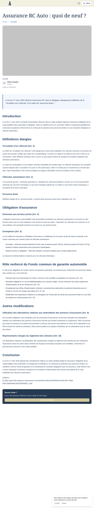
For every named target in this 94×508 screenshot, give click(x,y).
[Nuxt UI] (10, 3)
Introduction (12, 116)
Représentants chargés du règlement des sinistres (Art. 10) (32, 336)
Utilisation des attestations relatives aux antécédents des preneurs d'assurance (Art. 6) (46, 313)
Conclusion (11, 355)
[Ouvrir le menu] (86, 3)
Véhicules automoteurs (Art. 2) (18, 177)
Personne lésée (10, 194)
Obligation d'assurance (20, 207)
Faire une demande (47, 400)
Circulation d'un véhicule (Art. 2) (19, 146)
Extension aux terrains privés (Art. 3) (21, 214)
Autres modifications (18, 306)
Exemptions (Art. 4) (12, 231)
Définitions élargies (17, 139)
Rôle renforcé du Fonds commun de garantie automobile (45, 264)
